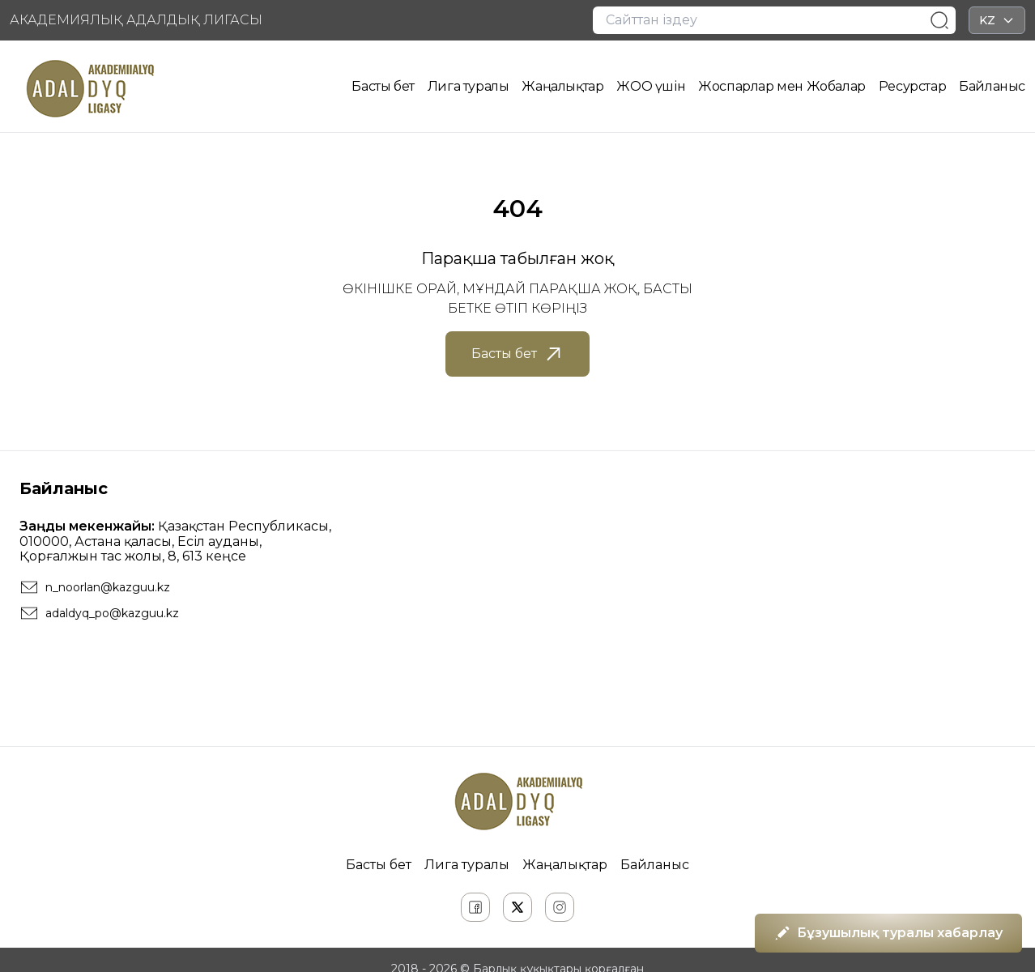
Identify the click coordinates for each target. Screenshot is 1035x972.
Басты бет (382, 86)
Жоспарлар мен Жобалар (782, 86)
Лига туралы (468, 86)
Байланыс (992, 86)
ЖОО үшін (650, 86)
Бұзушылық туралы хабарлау (888, 933)
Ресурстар (912, 86)
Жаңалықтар (562, 86)
